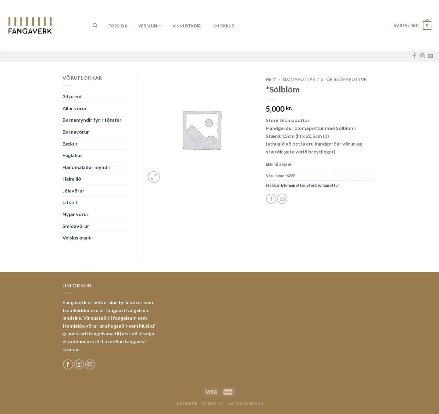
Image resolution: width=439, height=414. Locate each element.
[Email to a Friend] (282, 199)
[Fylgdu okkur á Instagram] (422, 56)
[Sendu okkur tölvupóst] (430, 56)
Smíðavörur (75, 226)
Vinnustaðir (187, 25)
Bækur (70, 143)
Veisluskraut (76, 237)
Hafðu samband (246, 403)
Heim (271, 79)
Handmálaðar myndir (86, 167)
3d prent (72, 96)
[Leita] (95, 25)
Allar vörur (74, 108)
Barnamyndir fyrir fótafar (92, 120)
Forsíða (118, 25)
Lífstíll (69, 202)
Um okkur (223, 25)
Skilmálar (212, 403)
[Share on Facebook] (271, 199)
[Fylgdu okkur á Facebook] (414, 56)
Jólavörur (73, 190)
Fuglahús (72, 155)
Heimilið (71, 179)
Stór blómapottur (344, 79)
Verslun (149, 26)
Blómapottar (298, 79)
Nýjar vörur (75, 214)
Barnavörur (75, 132)
